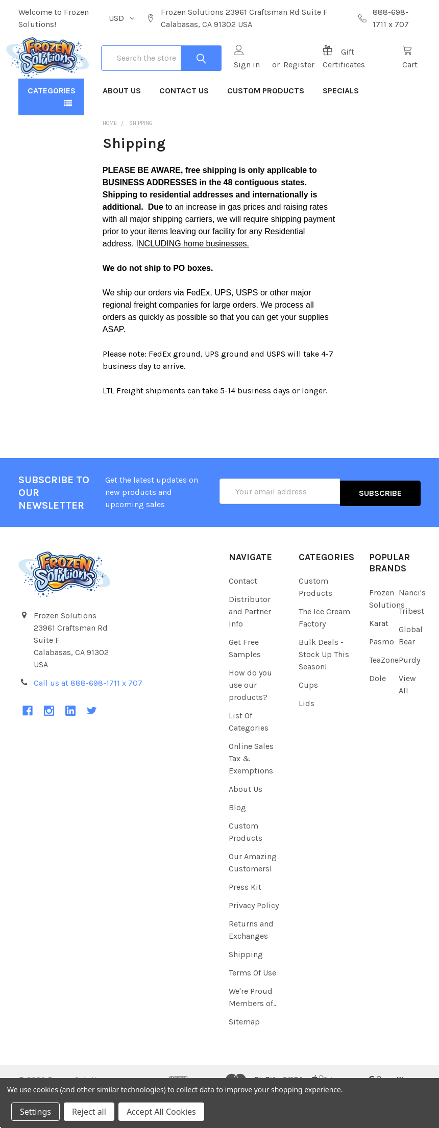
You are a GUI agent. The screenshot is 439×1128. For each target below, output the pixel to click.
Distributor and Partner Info (250, 645)
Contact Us (184, 124)
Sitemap (244, 1055)
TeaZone (384, 693)
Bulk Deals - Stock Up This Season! (324, 687)
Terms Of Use (252, 1006)
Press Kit (245, 920)
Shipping (246, 987)
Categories (52, 124)
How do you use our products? (250, 718)
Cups (308, 718)
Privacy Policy (254, 938)
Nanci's (412, 626)
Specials (341, 124)
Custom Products (265, 124)
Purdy (409, 693)
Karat (378, 656)
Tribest (411, 644)
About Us (122, 124)
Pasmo (381, 675)
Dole (377, 711)
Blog (237, 840)
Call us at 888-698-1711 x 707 (88, 716)
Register (296, 81)
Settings (35, 1111)
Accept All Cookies (161, 1111)
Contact (243, 614)
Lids (306, 736)
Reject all (89, 1111)
